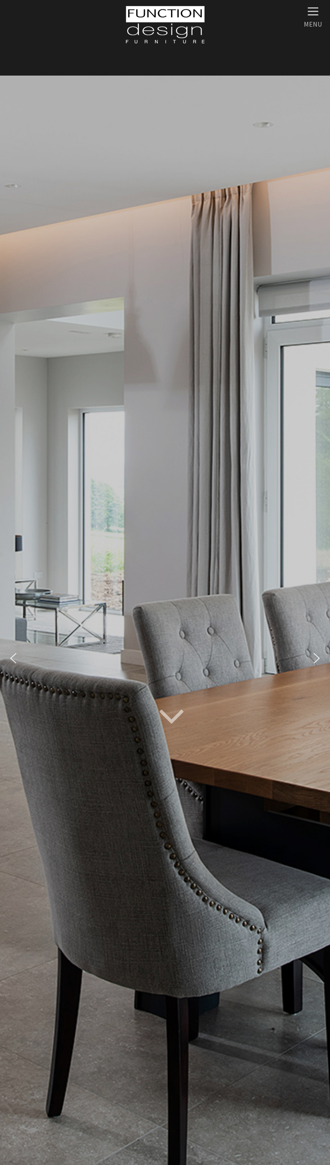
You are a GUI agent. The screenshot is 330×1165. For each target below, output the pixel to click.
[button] (13, 658)
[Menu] (313, 16)
